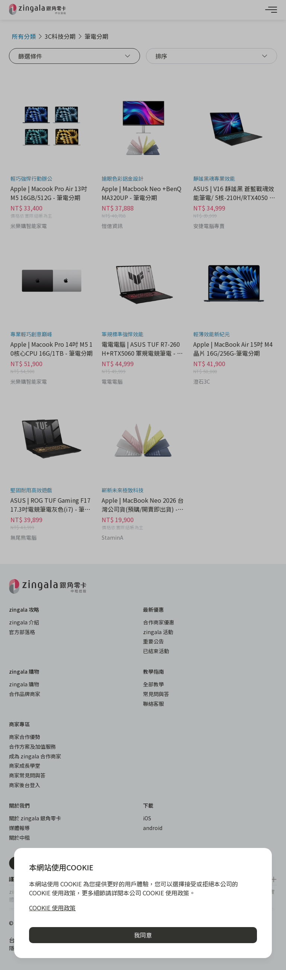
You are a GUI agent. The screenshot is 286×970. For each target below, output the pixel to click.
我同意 (143, 934)
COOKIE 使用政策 (52, 907)
